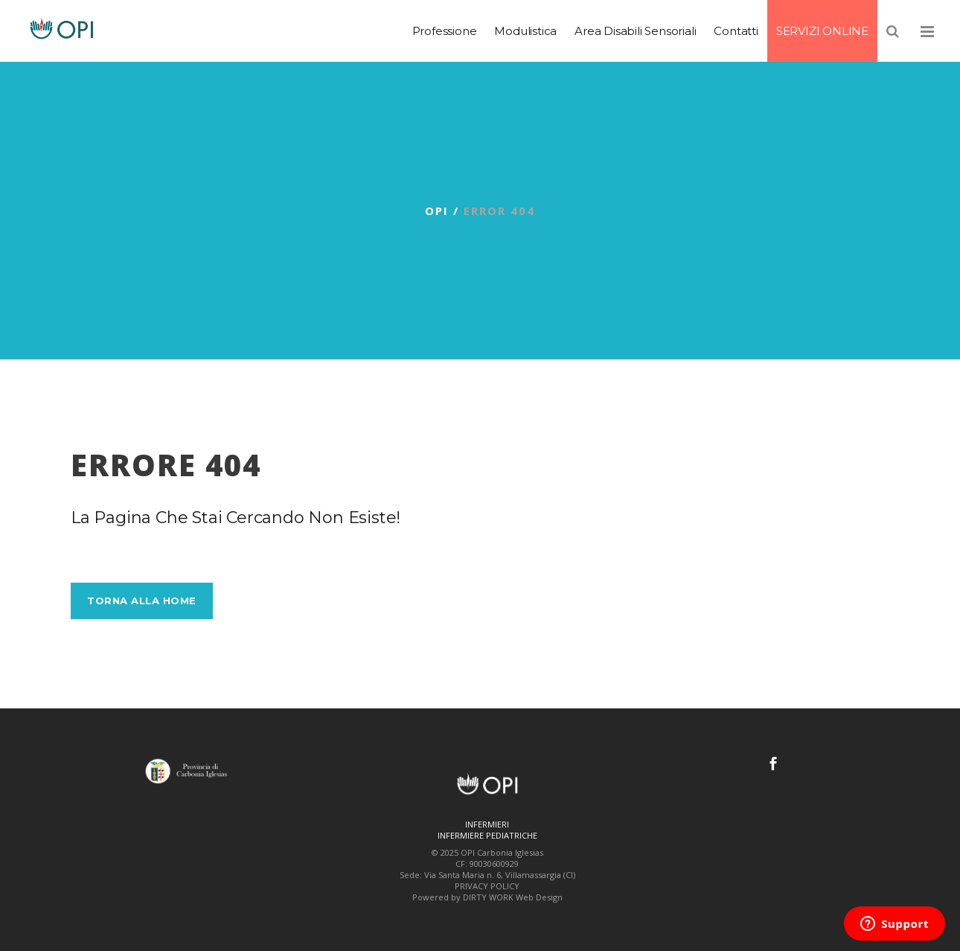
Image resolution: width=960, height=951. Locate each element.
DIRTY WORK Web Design (513, 897)
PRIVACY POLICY (487, 885)
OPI (437, 210)
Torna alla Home (141, 600)
